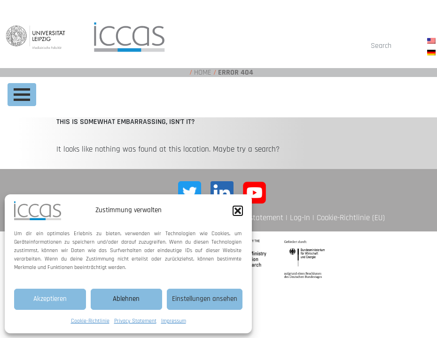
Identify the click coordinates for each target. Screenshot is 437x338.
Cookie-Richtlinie (90, 320)
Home (202, 72)
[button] (237, 210)
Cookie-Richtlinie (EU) (351, 218)
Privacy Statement (135, 320)
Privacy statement (253, 218)
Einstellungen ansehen (204, 298)
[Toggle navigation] (22, 94)
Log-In (300, 218)
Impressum (173, 320)
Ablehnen (126, 298)
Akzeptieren (50, 298)
